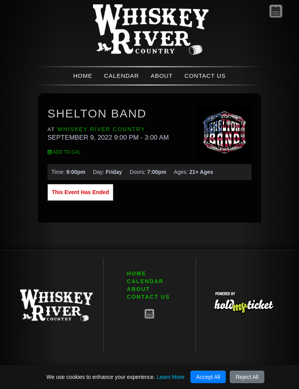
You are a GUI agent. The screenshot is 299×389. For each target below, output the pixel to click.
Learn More (171, 377)
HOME (82, 75)
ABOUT (162, 75)
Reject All (247, 377)
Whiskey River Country (101, 129)
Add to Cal (64, 152)
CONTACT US (205, 75)
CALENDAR (121, 75)
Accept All (208, 377)
